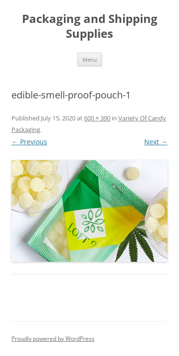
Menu (90, 59)
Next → (156, 141)
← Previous (29, 141)
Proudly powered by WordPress (53, 338)
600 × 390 (97, 118)
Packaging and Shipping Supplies (90, 26)
